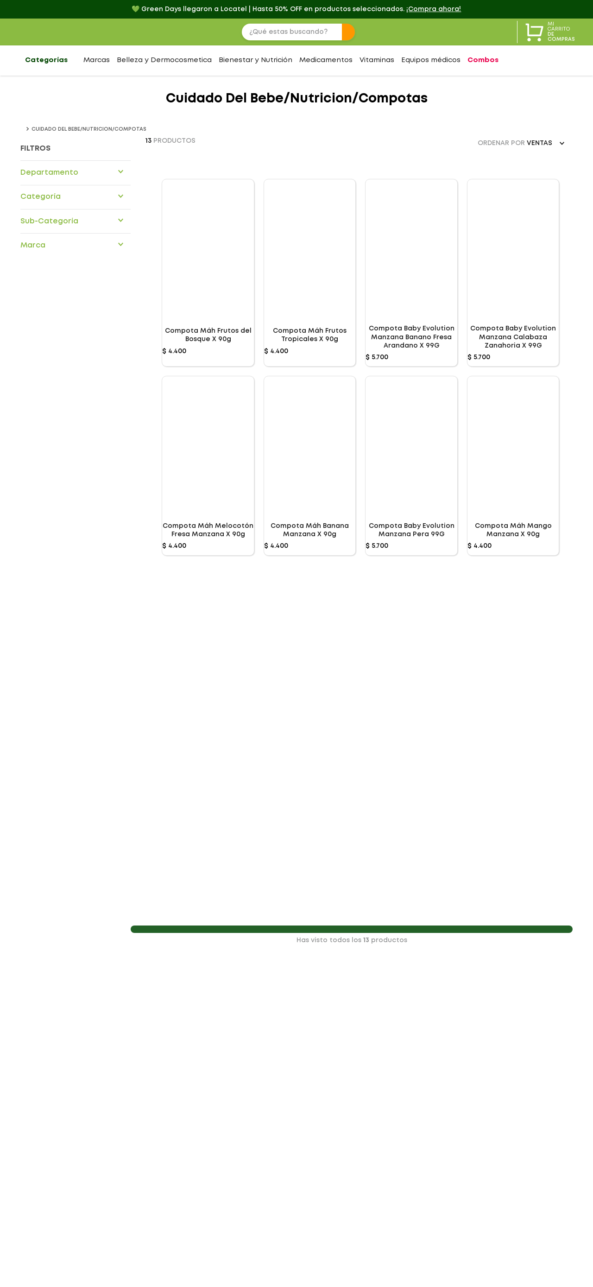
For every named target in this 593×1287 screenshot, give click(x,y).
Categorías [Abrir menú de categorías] (46, 60)
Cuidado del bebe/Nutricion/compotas (89, 129)
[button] (75, 172)
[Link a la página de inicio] (22, 129)
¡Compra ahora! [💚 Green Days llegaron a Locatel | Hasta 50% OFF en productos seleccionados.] (433, 9)
